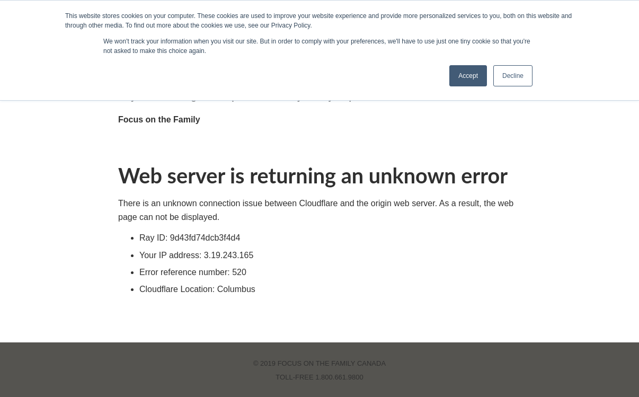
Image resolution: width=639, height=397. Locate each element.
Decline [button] (512, 76)
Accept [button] (468, 76)
